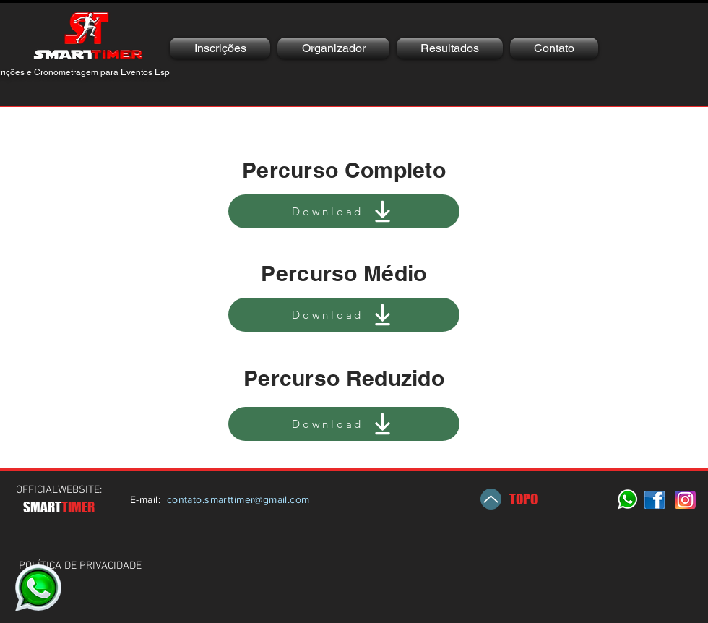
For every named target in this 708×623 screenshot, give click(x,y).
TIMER (78, 507)
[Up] (490, 499)
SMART (42, 507)
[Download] (343, 211)
